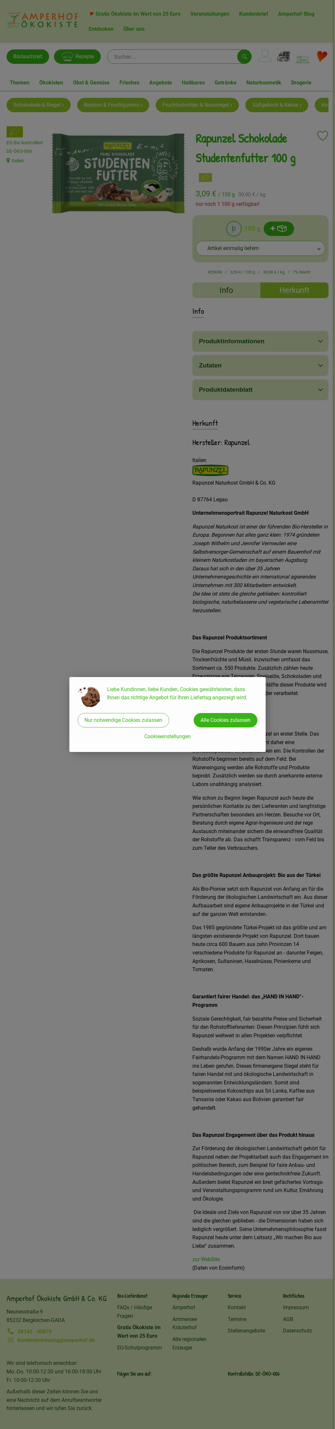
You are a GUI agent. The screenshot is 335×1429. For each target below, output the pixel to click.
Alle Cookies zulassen (226, 720)
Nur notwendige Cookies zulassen (123, 720)
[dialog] (167, 714)
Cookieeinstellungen (167, 736)
